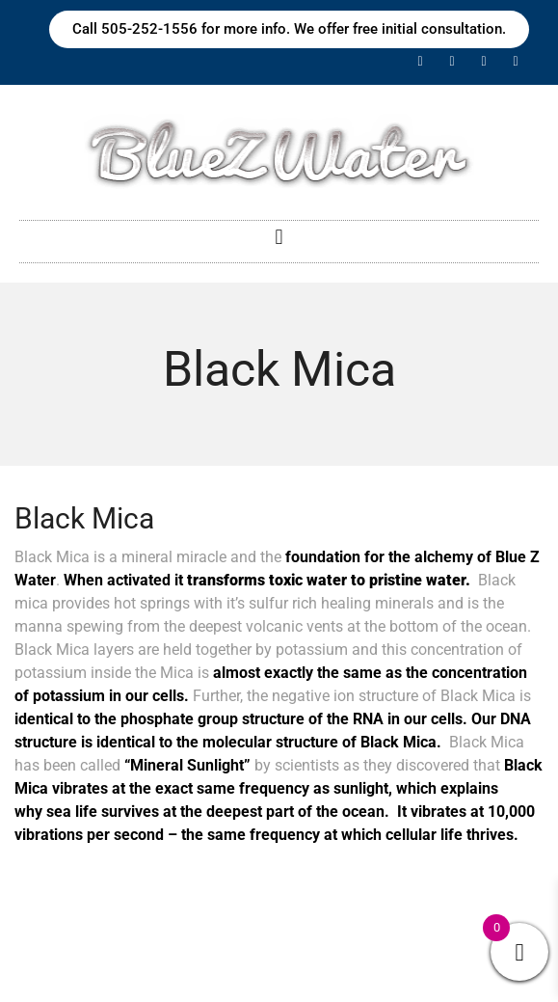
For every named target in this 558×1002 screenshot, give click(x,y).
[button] (279, 237)
